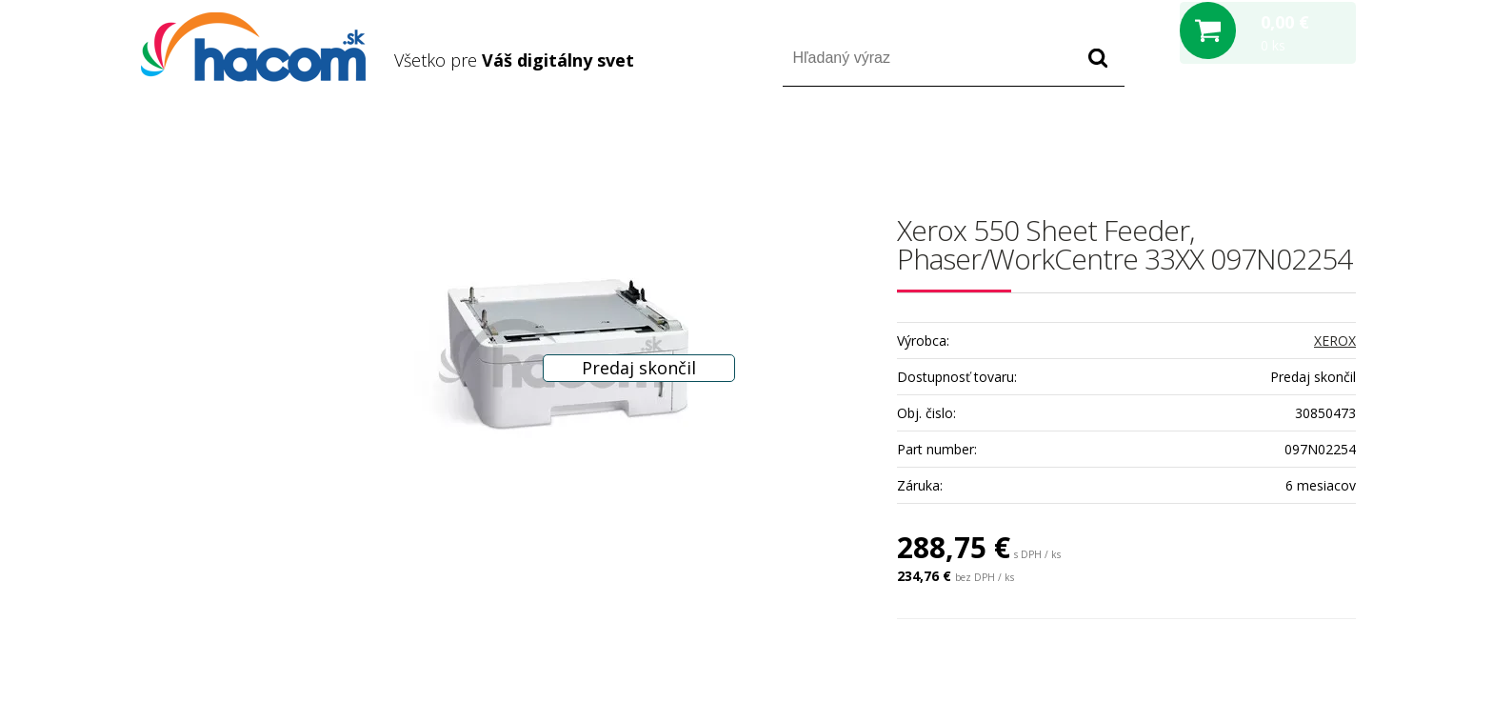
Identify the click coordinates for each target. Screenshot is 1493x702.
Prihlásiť (1197, 141)
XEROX (1335, 340)
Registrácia (1274, 141)
